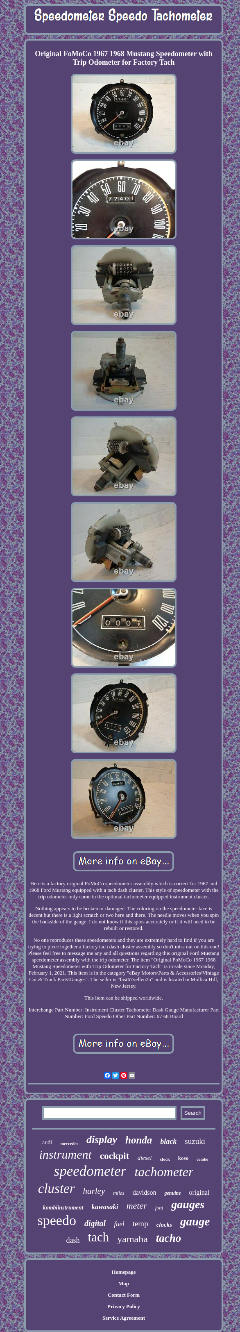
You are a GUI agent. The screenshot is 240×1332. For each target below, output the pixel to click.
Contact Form (124, 1295)
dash (73, 1240)
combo (202, 1159)
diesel (144, 1158)
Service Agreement (123, 1318)
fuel (119, 1224)
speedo (57, 1220)
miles (118, 1193)
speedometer (90, 1171)
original (199, 1192)
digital (95, 1223)
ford (159, 1208)
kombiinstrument (63, 1208)
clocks (164, 1224)
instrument (65, 1154)
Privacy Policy (123, 1306)
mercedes (69, 1143)
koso (183, 1158)
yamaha (132, 1239)
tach (98, 1237)
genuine (172, 1193)
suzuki (195, 1141)
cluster (56, 1188)
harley (94, 1191)
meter (137, 1205)
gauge (195, 1221)
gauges (187, 1204)
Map (123, 1283)
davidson (144, 1192)
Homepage (123, 1272)
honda (138, 1140)
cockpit (114, 1156)
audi (47, 1142)
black (168, 1141)
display (101, 1140)
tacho (168, 1238)
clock (165, 1159)
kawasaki (105, 1207)
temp (140, 1223)
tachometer (163, 1171)
